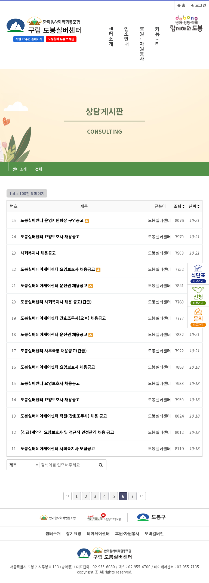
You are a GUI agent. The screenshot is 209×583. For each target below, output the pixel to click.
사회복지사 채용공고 (38, 253)
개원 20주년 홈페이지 (29, 39)
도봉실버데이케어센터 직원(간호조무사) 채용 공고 (63, 416)
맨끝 (142, 496)
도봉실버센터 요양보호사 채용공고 (50, 236)
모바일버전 (154, 533)
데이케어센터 (98, 533)
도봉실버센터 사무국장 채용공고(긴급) (53, 350)
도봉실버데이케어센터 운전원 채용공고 (54, 285)
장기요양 (73, 533)
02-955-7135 (188, 566)
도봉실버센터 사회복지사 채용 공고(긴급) (56, 302)
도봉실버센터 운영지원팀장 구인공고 (52, 220)
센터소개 (111, 36)
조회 (179, 206)
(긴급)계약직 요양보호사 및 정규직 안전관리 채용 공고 (67, 432)
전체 (38, 169)
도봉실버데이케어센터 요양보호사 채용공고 (58, 269)
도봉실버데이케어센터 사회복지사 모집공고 (57, 448)
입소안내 (126, 36)
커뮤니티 (157, 36)
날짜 (194, 206)
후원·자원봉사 (142, 43)
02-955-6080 (104, 566)
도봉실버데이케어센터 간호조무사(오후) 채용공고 (63, 318)
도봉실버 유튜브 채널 (61, 39)
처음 (67, 496)
